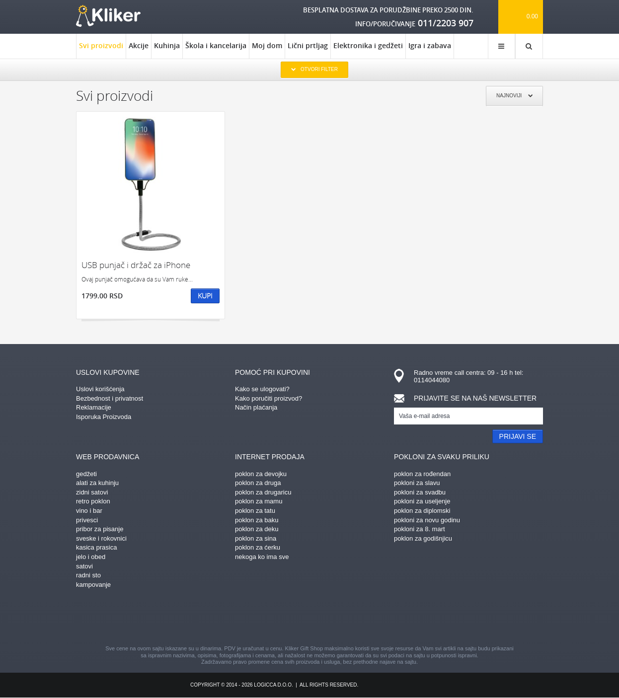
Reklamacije (93, 407)
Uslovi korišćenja (100, 389)
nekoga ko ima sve (262, 556)
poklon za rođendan (422, 474)
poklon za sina (255, 538)
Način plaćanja (256, 407)
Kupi (205, 295)
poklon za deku (256, 529)
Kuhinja (167, 45)
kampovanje (93, 584)
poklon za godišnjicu (423, 538)
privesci (87, 520)
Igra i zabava (429, 45)
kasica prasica (96, 547)
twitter (361, 618)
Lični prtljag (308, 45)
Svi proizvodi (101, 50)
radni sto (88, 575)
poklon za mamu (258, 501)
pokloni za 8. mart (419, 529)
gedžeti (86, 474)
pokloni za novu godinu (427, 520)
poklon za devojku (261, 474)
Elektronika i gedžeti (368, 45)
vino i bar (89, 510)
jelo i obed (90, 556)
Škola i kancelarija (215, 45)
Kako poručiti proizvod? (268, 398)
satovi (84, 566)
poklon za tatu (255, 510)
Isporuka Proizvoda (103, 416)
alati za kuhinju (97, 483)
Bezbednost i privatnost (109, 398)
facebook (222, 618)
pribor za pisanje (99, 529)
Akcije (139, 45)
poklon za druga (258, 483)
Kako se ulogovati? (262, 389)
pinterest (257, 618)
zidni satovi (92, 492)
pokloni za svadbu (420, 492)
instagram (292, 618)
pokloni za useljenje (422, 501)
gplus (326, 618)
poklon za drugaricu (263, 492)
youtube (396, 618)
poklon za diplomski (422, 510)
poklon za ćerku (257, 547)
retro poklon (93, 501)
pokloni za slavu (417, 483)
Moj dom (267, 45)
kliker (108, 16)
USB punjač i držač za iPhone (135, 265)
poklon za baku (256, 520)
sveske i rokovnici (101, 538)
